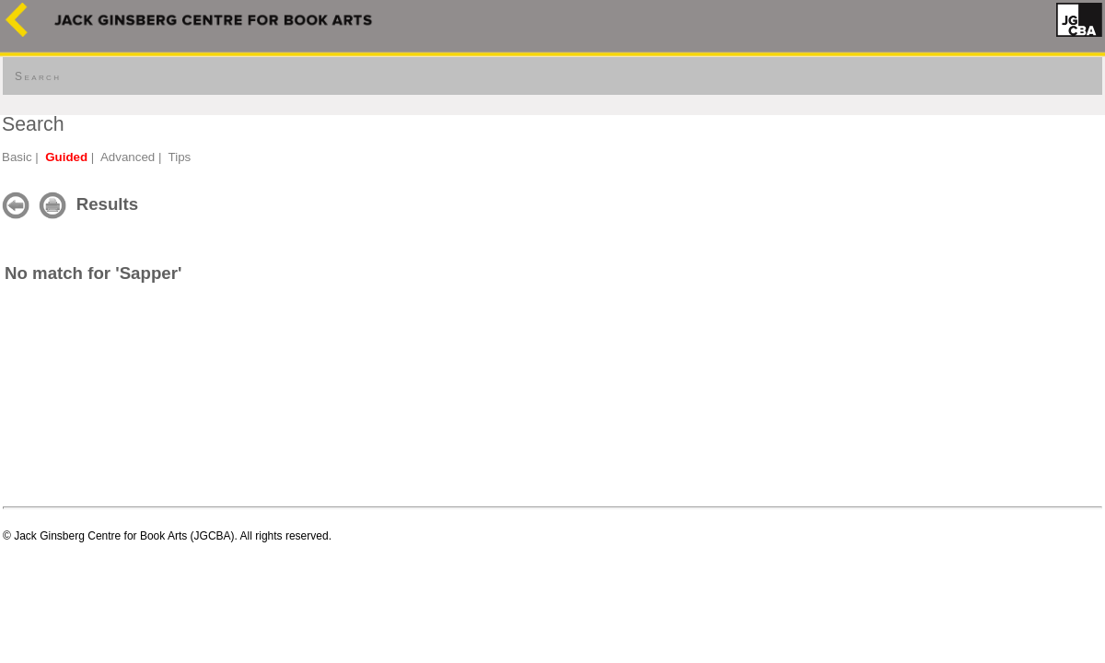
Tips (180, 157)
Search (38, 76)
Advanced (127, 157)
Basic (17, 157)
